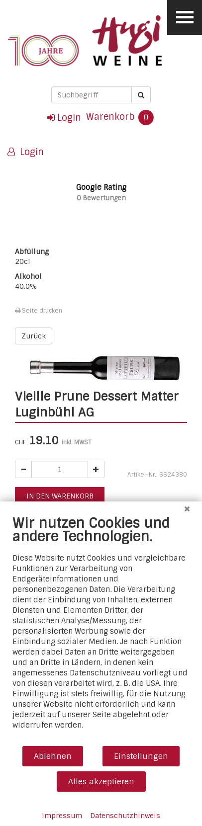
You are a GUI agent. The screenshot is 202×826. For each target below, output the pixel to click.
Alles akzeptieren (101, 781)
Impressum (62, 815)
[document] (101, 629)
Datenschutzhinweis (125, 815)
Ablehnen (53, 756)
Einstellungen (141, 756)
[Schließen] (187, 508)
